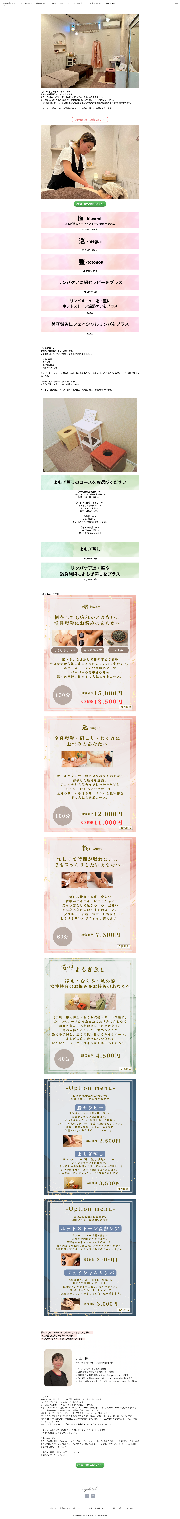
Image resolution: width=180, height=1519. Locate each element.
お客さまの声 (116, 1508)
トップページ (51, 1508)
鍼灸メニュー (78, 1508)
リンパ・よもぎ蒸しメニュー (97, 1508)
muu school (129, 1508)
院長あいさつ (65, 1508)
